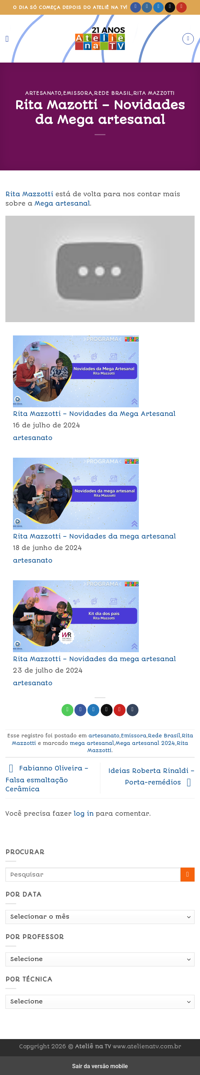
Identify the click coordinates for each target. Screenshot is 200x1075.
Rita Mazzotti (154, 93)
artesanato (43, 93)
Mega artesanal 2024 (145, 743)
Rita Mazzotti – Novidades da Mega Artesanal (94, 413)
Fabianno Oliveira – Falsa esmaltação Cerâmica (46, 779)
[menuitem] (100, 388)
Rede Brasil (112, 93)
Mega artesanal (62, 203)
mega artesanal (92, 743)
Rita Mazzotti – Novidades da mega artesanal (94, 536)
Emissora (77, 93)
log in (84, 813)
